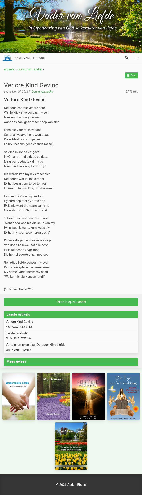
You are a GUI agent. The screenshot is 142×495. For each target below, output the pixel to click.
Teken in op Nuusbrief (71, 302)
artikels (9, 69)
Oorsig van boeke (29, 69)
